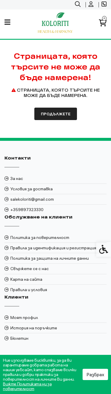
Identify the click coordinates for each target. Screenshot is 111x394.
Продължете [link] (55, 114)
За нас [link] (16, 178)
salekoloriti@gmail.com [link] (32, 199)
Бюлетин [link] (19, 338)
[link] (78, 4)
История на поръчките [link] (33, 328)
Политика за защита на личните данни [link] (49, 258)
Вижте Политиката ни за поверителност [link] (27, 386)
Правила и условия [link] (28, 289)
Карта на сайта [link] (26, 279)
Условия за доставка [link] (31, 189)
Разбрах (95, 374)
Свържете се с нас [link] (29, 268)
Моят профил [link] (24, 317)
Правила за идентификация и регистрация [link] (53, 248)
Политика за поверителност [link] (39, 237)
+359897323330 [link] (27, 209)
